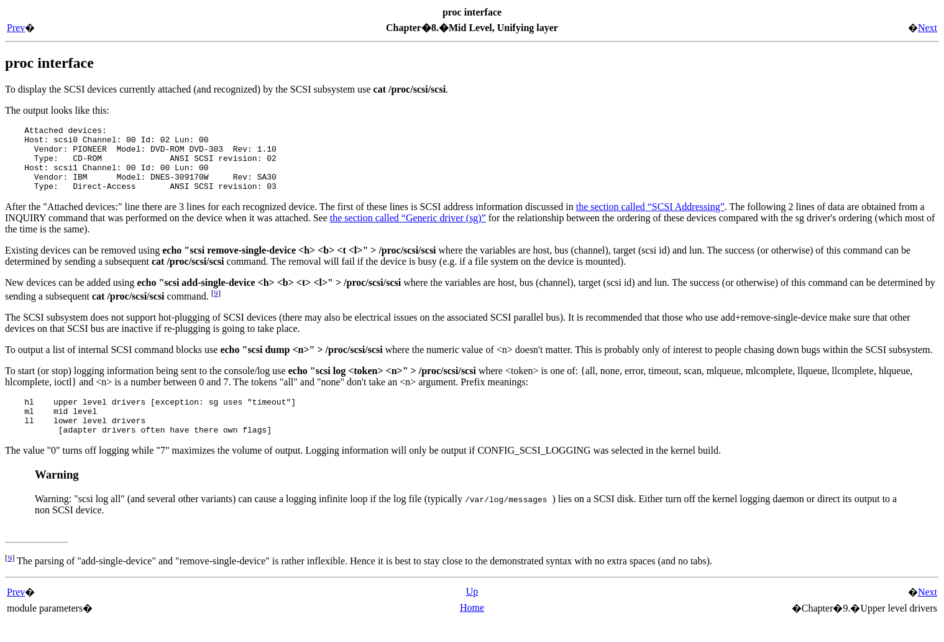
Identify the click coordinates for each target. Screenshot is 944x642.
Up (472, 612)
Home (472, 628)
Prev (16, 27)
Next (927, 27)
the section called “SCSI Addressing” (650, 219)
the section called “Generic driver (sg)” (408, 231)
